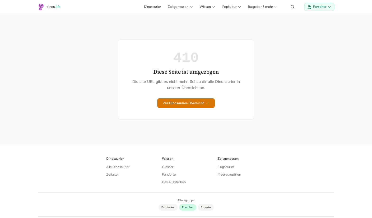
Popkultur (231, 7)
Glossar (167, 167)
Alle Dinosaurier (118, 167)
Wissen (208, 7)
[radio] (168, 207)
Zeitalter (112, 175)
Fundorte (169, 175)
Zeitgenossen (180, 7)
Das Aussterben (174, 182)
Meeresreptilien (229, 175)
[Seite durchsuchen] (292, 7)
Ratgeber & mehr (263, 7)
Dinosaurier (152, 7)
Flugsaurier (226, 167)
